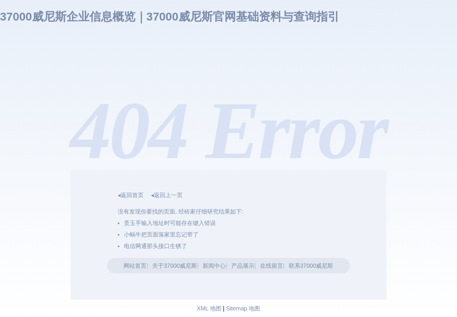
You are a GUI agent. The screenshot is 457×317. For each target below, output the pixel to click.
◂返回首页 (131, 195)
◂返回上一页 (167, 195)
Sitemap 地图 (243, 308)
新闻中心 (214, 265)
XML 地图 (209, 308)
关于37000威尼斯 (174, 265)
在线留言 (271, 265)
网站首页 (134, 265)
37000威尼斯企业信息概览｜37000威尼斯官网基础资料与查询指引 (169, 16)
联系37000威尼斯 (311, 265)
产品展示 (242, 265)
